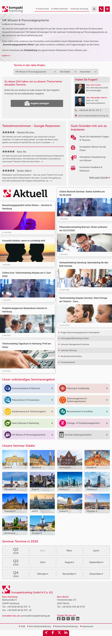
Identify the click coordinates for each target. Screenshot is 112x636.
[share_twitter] (59, 633)
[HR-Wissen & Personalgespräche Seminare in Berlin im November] (101, 9)
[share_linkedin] (66, 633)
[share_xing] (46, 633)
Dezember (96, 573)
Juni (96, 550)
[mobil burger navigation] (94, 9)
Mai (69, 550)
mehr (6, 55)
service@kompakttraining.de (35, 615)
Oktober (42, 573)
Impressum (86, 626)
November (69, 573)
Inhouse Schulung (79, 9)
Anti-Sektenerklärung (39, 626)
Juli (42, 562)
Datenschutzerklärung (65, 626)
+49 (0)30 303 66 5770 (73, 606)
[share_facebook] (52, 633)
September (96, 562)
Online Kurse (42, 9)
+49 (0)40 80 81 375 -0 (18, 606)
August (69, 562)
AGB (22, 626)
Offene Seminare (59, 9)
